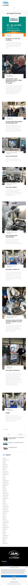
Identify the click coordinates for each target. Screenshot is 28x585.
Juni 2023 (4, 461)
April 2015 (4, 541)
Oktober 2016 (5, 525)
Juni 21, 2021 (9, 184)
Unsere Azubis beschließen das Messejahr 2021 (14, 122)
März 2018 (5, 519)
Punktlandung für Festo (12, 447)
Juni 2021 (4, 477)
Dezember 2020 (6, 480)
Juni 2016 (4, 530)
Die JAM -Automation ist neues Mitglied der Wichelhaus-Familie (16, 438)
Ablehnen (14, 579)
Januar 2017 (5, 524)
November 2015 (6, 535)
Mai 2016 (4, 532)
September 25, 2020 (10, 410)
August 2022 (5, 467)
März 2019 (5, 503)
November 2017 (6, 520)
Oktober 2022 (5, 466)
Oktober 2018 (5, 509)
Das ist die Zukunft (11, 156)
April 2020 (4, 488)
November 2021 (6, 472)
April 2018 (4, 517)
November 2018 (6, 508)
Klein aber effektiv (11, 187)
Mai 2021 (4, 479)
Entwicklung (12, 152)
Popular (8, 434)
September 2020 (6, 484)
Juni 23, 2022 (9, 36)
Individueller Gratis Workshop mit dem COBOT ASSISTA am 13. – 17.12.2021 (14, 81)
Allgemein (8, 34)
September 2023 (6, 459)
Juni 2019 (4, 501)
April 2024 (4, 458)
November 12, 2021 (10, 76)
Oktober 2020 (5, 482)
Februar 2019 (5, 504)
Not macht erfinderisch (13, 370)
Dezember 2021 (6, 471)
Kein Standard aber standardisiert (11, 236)
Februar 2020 (5, 492)
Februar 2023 (5, 464)
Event (11, 34)
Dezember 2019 (6, 493)
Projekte (10, 75)
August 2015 (5, 538)
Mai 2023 (4, 463)
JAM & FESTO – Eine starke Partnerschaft (15, 442)
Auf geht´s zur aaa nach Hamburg (13, 39)
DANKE (8, 413)
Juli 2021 (4, 475)
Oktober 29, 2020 (9, 367)
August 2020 (5, 485)
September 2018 (6, 511)
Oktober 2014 (5, 543)
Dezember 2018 (6, 506)
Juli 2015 (4, 540)
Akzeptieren (14, 576)
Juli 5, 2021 (8, 153)
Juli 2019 (4, 500)
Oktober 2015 (5, 537)
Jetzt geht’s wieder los (12, 269)
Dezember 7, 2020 (10, 317)
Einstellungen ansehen (14, 581)
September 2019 (6, 498)
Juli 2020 (4, 487)
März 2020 (5, 490)
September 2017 (6, 522)
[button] (26, 567)
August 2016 (5, 529)
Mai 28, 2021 (9, 266)
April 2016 (4, 533)
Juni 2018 (4, 516)
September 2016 (6, 527)
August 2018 (5, 512)
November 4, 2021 (10, 119)
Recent (20, 434)
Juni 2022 (4, 469)
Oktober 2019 (5, 496)
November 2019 (6, 495)
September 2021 (6, 474)
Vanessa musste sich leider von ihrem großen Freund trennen (14, 321)
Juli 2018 (4, 514)
